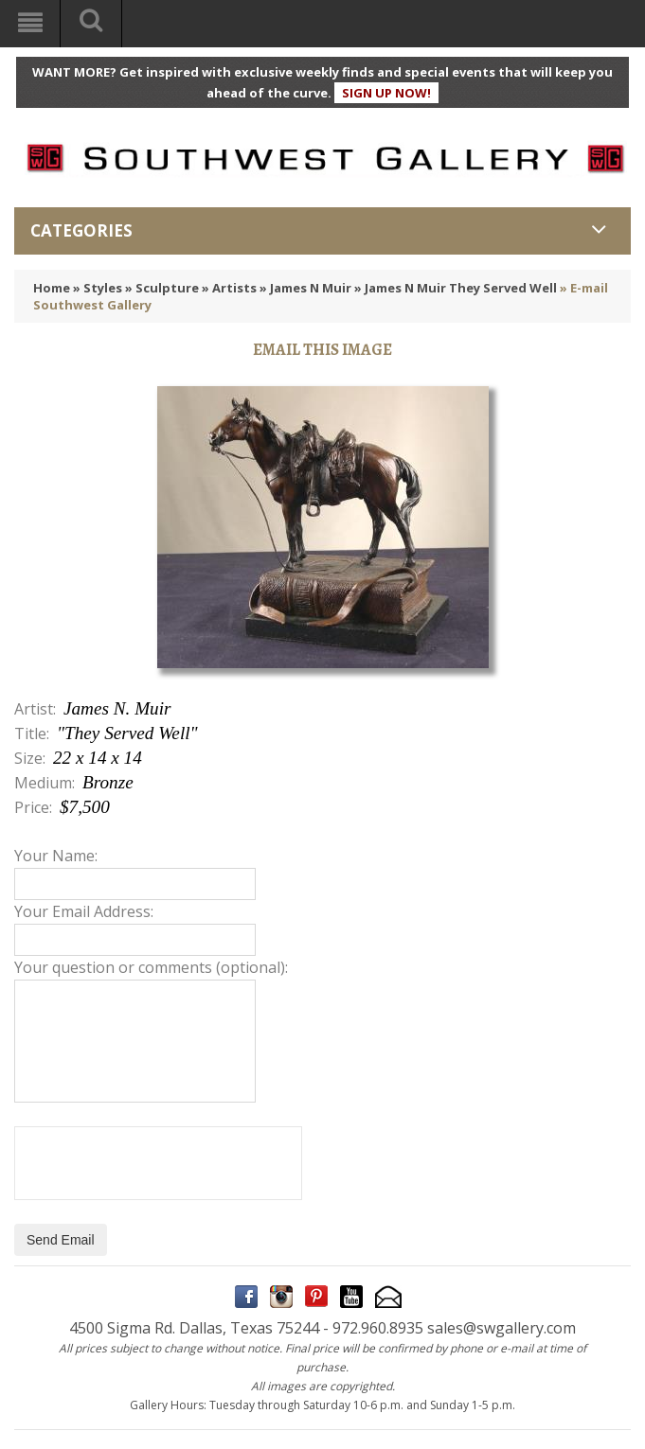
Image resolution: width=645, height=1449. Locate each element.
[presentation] (158, 1163)
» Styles (97, 287)
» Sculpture (162, 287)
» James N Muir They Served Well (455, 287)
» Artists (229, 287)
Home (51, 287)
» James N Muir (305, 287)
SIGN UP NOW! (386, 92)
